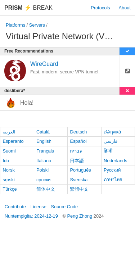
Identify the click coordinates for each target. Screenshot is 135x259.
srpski (8, 179)
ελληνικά (112, 132)
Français (45, 151)
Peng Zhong (80, 216)
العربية (9, 132)
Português (80, 170)
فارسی (110, 141)
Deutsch (78, 132)
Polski (42, 170)
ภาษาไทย (113, 179)
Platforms (15, 25)
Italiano (43, 160)
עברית (76, 151)
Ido (6, 160)
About (125, 7)
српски (43, 179)
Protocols (100, 7)
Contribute (15, 206)
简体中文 (45, 189)
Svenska (78, 179)
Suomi (9, 151)
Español (78, 141)
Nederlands (115, 160)
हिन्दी (108, 151)
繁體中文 (79, 189)
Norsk (8, 170)
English (43, 141)
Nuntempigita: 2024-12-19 (31, 216)
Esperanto (13, 141)
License (38, 206)
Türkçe (10, 189)
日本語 (77, 160)
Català (43, 132)
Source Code (64, 206)
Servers (37, 25)
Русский (112, 170)
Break (28, 8)
